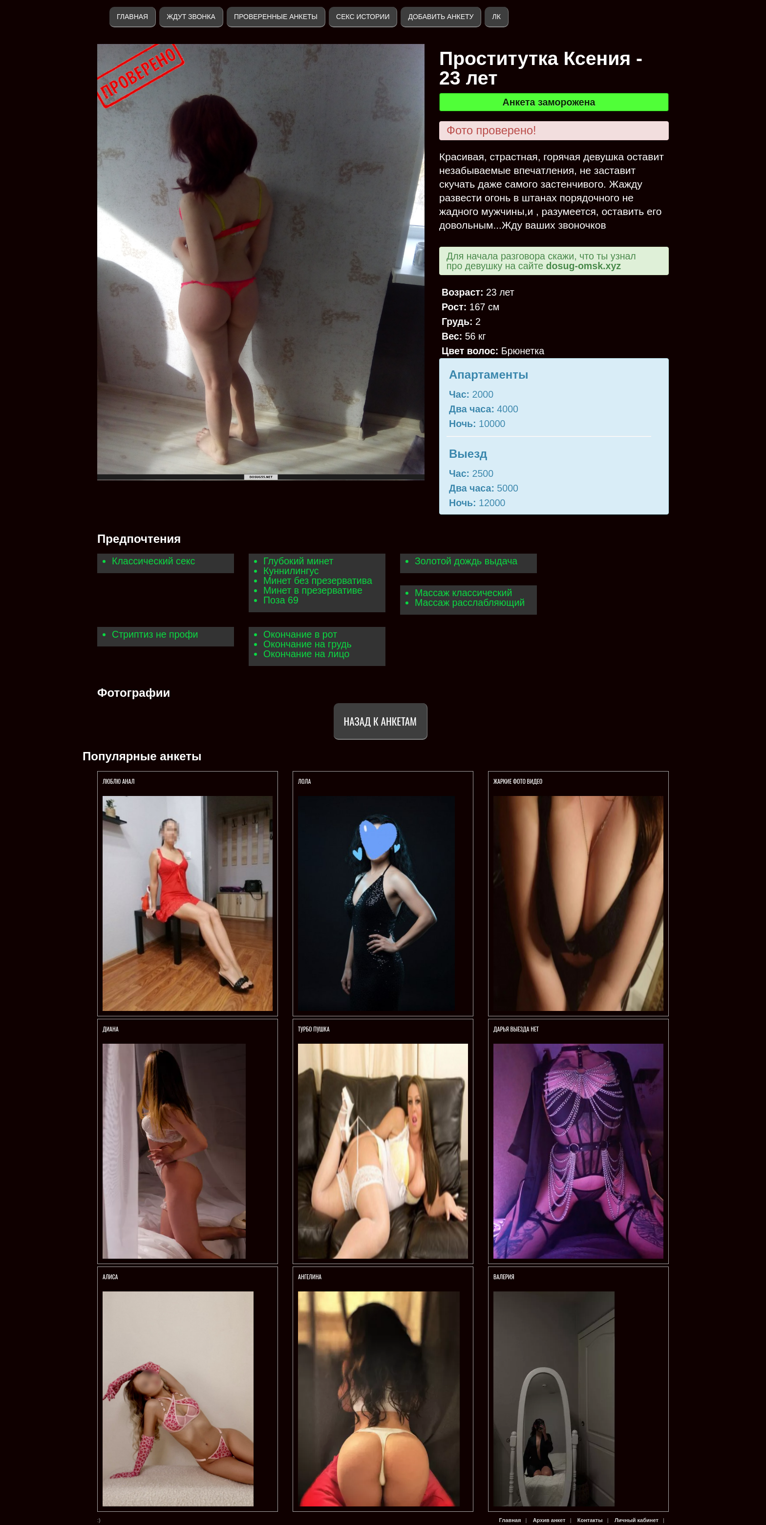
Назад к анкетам (380, 721)
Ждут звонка (191, 17)
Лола (304, 781)
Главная (132, 17)
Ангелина (309, 1276)
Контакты (590, 1520)
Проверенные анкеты (276, 17)
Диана (111, 1029)
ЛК (496, 17)
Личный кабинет (637, 1520)
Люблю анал (118, 781)
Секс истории (362, 17)
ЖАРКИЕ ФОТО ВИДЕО (517, 781)
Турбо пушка (314, 1029)
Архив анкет (549, 1520)
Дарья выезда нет (516, 1029)
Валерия (504, 1276)
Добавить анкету (440, 17)
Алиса (110, 1276)
